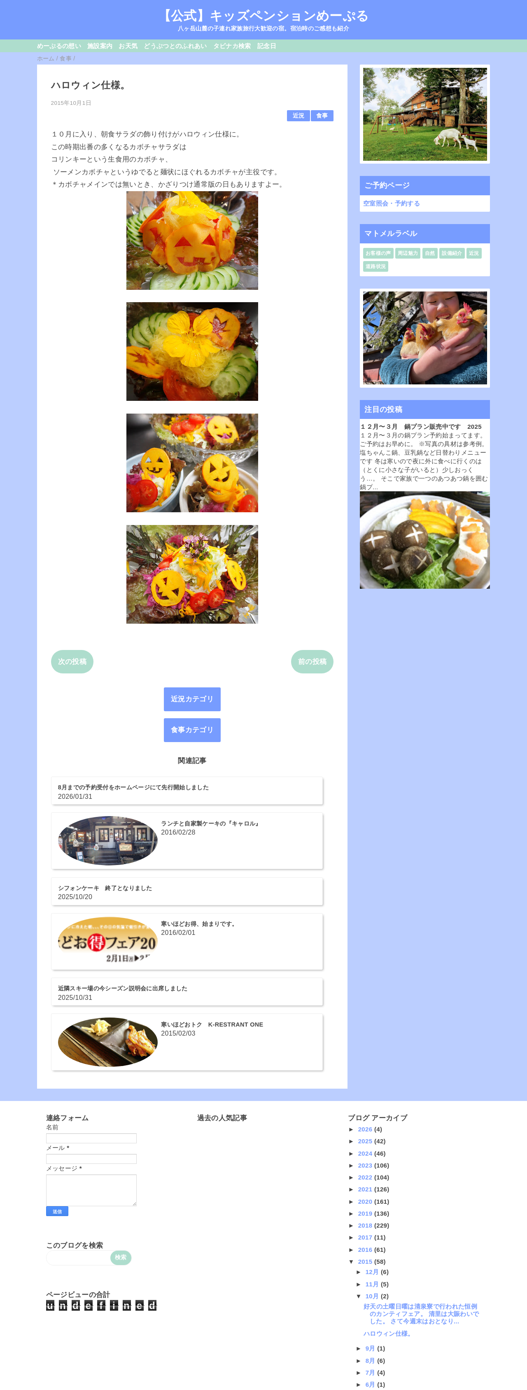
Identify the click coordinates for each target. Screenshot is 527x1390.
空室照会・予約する (391, 203)
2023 (366, 1047)
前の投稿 (312, 662)
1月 (372, 1326)
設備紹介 (452, 253)
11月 (373, 1166)
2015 (366, 1143)
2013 (366, 1354)
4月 (372, 1290)
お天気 (128, 45)
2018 (366, 1107)
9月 (372, 1230)
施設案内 (99, 45)
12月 (373, 1154)
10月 (373, 1178)
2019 (366, 1095)
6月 (372, 1266)
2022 (366, 1059)
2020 (366, 1083)
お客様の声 (378, 253)
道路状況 (376, 266)
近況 (299, 116)
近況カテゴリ (192, 699)
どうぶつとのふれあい (175, 45)
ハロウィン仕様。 (389, 1215)
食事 (322, 116)
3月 (372, 1302)
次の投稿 (72, 662)
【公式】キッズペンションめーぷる (263, 16)
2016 (366, 1131)
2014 (366, 1341)
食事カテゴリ (192, 730)
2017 (366, 1119)
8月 (372, 1242)
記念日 (266, 45)
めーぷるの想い (59, 45)
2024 (366, 1035)
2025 (366, 1023)
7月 (372, 1254)
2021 (366, 1071)
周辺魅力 (408, 253)
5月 (372, 1278)
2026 (366, 1011)
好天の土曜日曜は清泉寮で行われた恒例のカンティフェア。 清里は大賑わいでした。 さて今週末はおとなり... (421, 1196)
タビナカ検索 (232, 45)
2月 (372, 1314)
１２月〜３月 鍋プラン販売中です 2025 (421, 426)
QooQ (277, 1387)
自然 (430, 253)
